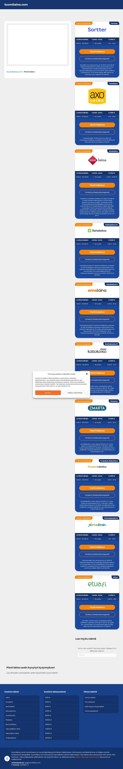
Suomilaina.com (14, 71)
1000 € (47, 697)
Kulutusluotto (11, 711)
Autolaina (9, 702)
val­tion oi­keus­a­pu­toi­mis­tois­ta (87, 757)
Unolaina (113, 151)
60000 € (48, 738)
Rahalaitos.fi (111, 225)
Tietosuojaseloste (91, 711)
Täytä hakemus (97, 51)
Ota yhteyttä (90, 702)
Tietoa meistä (90, 697)
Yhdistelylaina (11, 738)
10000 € (48, 711)
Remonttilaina (11, 724)
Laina (8, 697)
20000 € (48, 720)
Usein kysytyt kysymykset (94, 706)
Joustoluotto (10, 715)
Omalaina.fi (112, 284)
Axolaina (113, 83)
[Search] (97, 655)
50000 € (48, 733)
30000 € (48, 724)
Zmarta (114, 401)
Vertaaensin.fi (111, 518)
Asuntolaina (10, 706)
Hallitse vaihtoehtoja (75, 393)
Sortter (114, 23)
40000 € (48, 729)
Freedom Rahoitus (109, 461)
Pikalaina (9, 720)
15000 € (48, 715)
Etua (115, 577)
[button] (87, 374)
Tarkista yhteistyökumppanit (97, 58)
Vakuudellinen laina (13, 729)
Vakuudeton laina (12, 733)
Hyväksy (48, 393)
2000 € (48, 702)
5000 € (48, 706)
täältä (68, 386)
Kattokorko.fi (111, 344)
